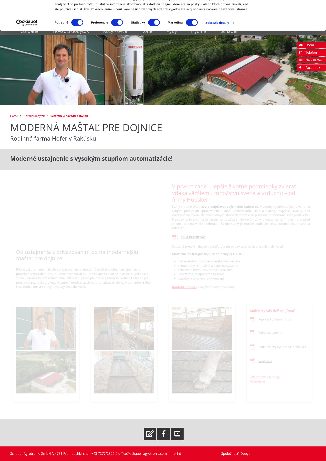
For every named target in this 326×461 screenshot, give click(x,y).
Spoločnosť (229, 453)
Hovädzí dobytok (34, 116)
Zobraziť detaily (217, 43)
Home (14, 116)
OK (291, 11)
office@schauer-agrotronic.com (142, 453)
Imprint (175, 453)
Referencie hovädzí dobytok (69, 116)
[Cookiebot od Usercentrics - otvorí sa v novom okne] (27, 44)
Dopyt (245, 453)
